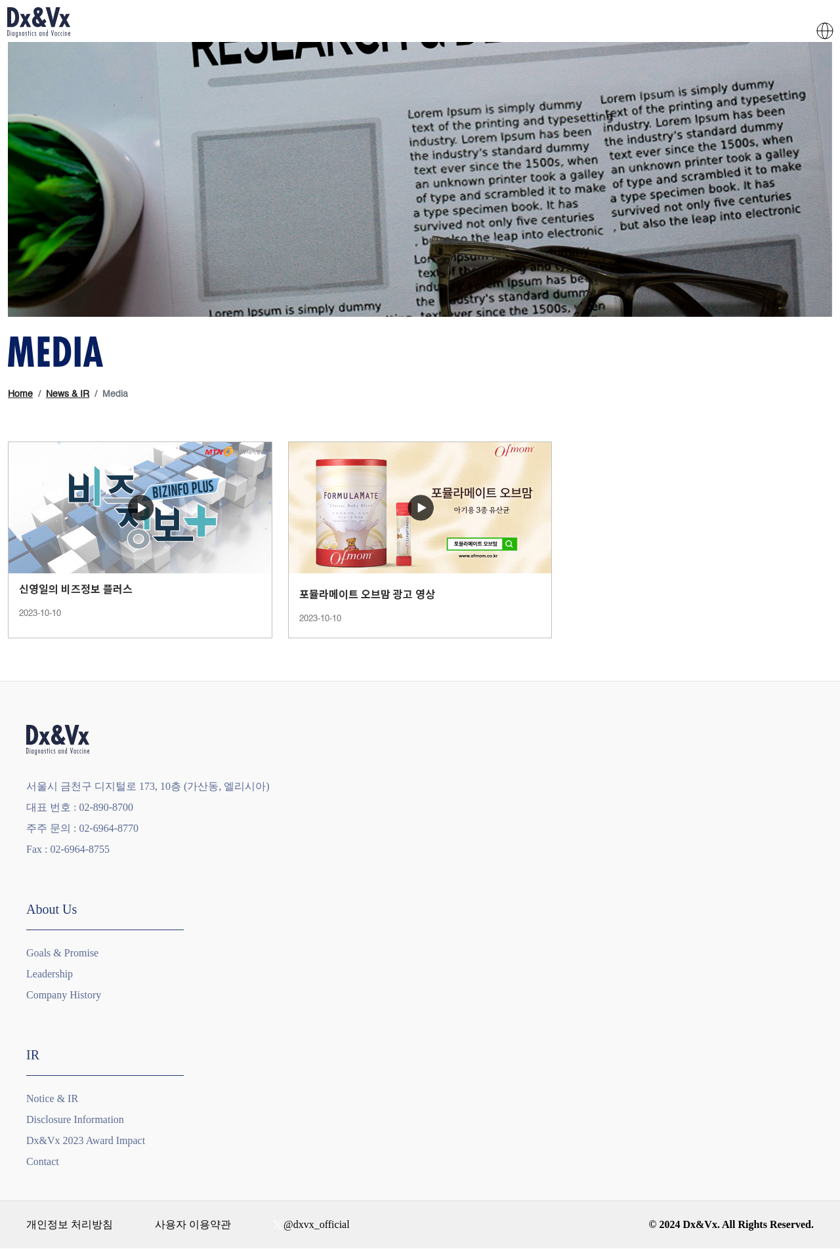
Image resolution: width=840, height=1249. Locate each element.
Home (20, 394)
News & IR (67, 394)
